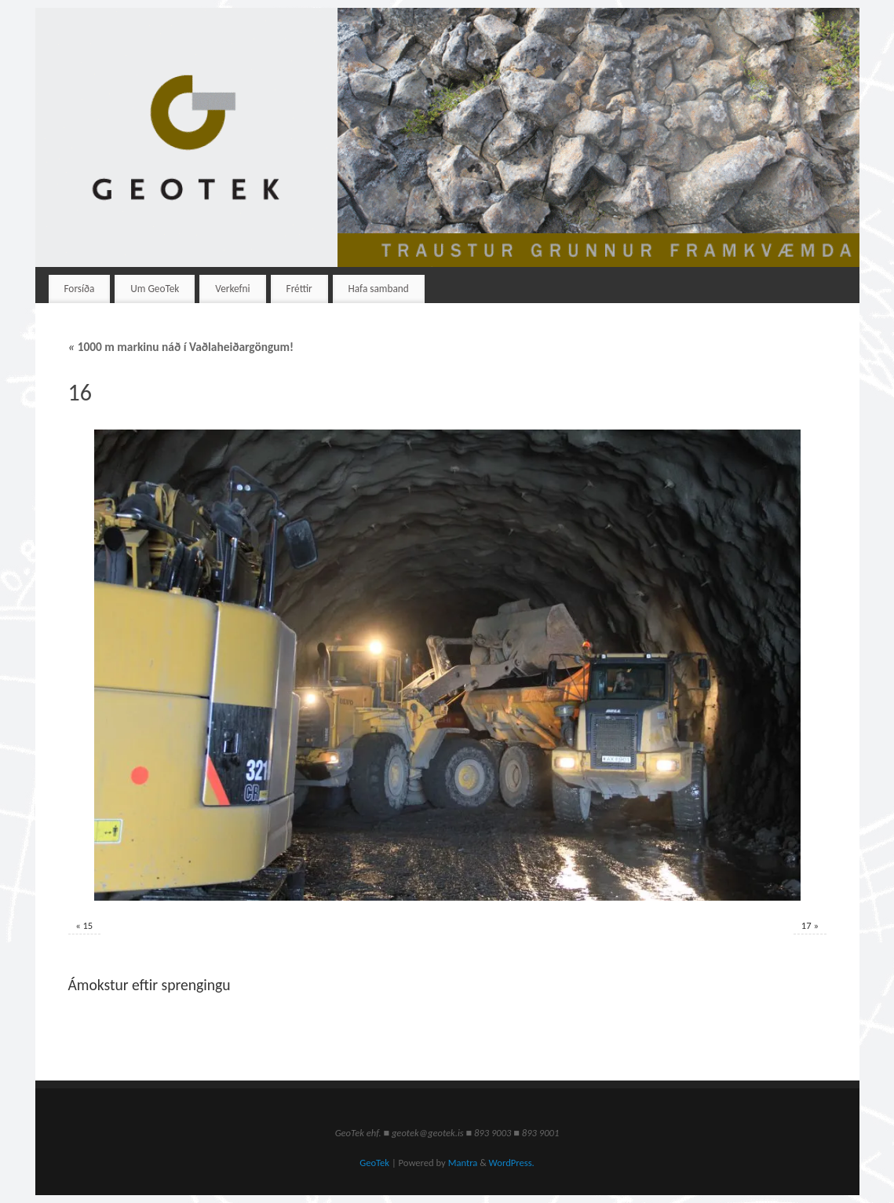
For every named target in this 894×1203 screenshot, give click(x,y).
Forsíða (79, 288)
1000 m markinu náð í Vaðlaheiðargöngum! (181, 346)
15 (87, 925)
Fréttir (299, 288)
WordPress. (512, 1162)
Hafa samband (378, 288)
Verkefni (232, 288)
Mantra (463, 1162)
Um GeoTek (154, 288)
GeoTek (374, 1162)
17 (806, 925)
